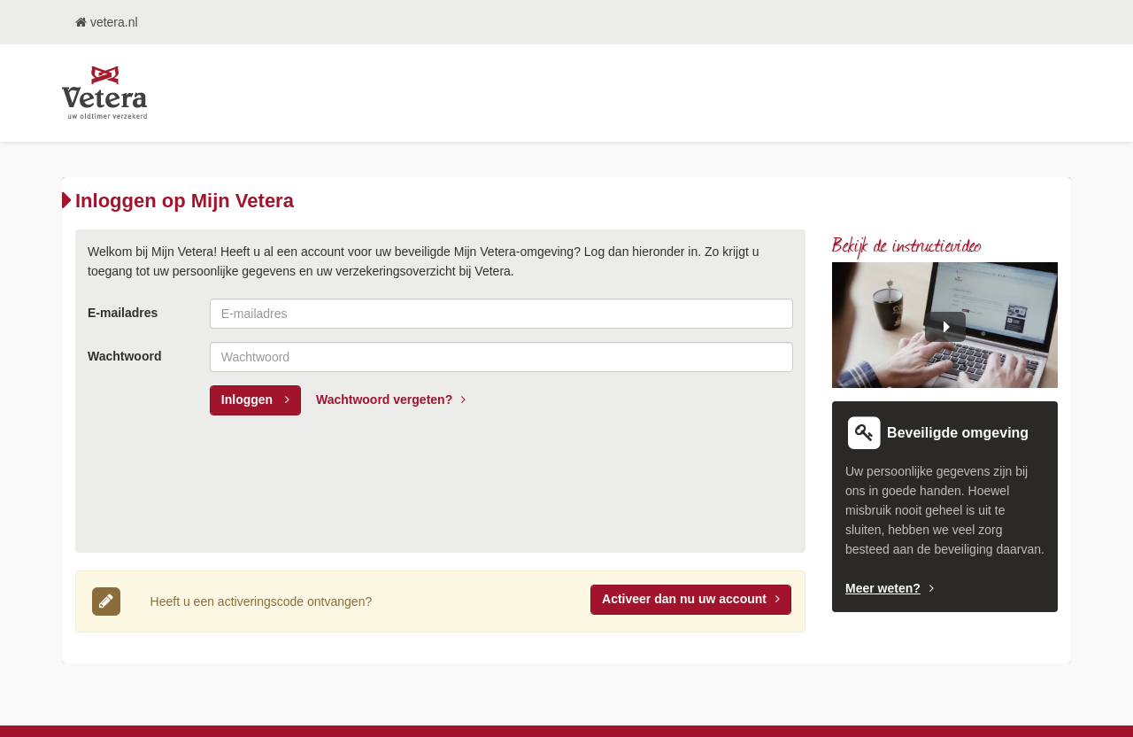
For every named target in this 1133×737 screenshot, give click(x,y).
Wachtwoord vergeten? (391, 399)
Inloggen (255, 399)
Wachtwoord (124, 356)
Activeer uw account (691, 599)
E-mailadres (123, 313)
